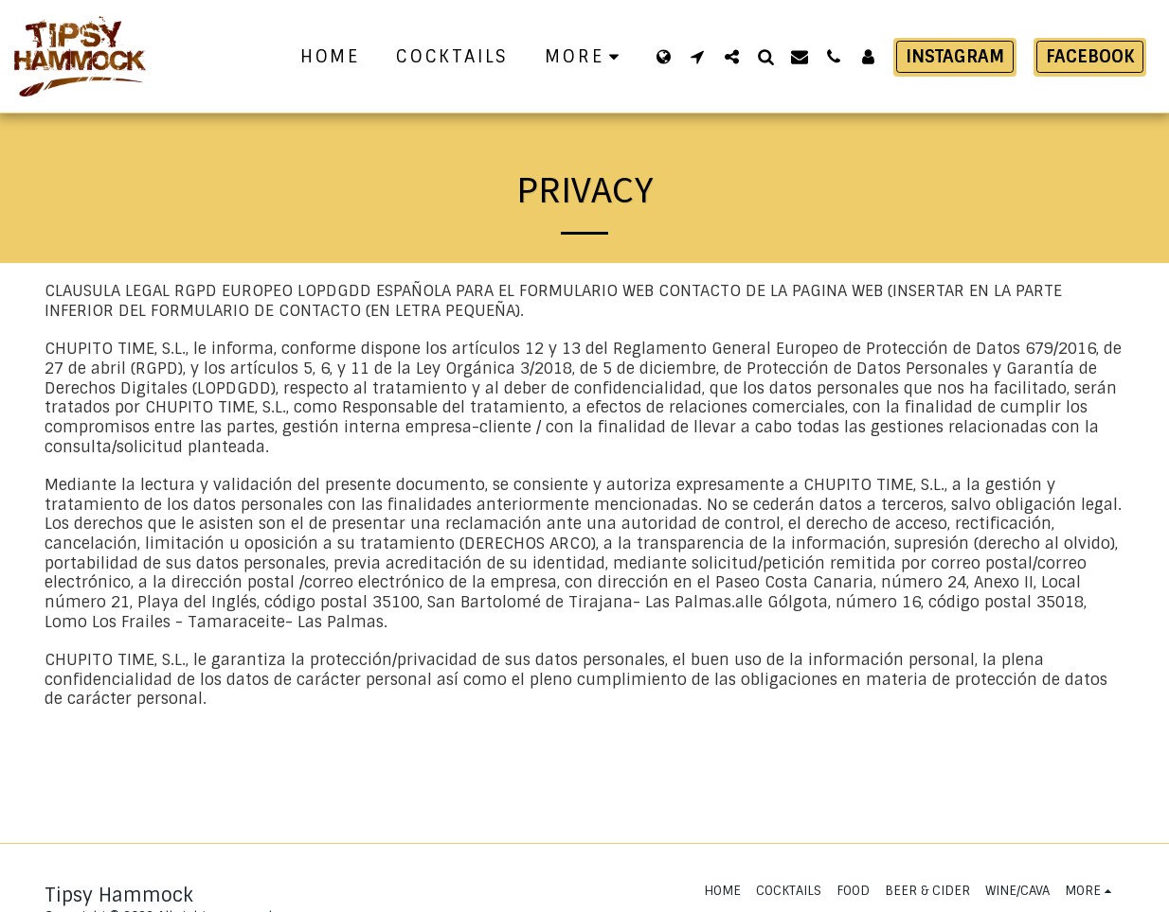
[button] (697, 56)
